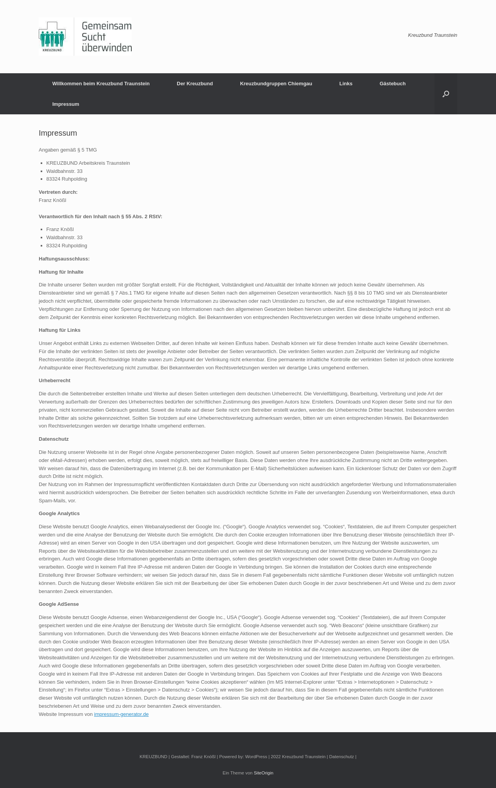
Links (346, 83)
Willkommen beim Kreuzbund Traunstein (101, 83)
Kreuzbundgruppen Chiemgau (276, 83)
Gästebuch (393, 83)
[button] (445, 93)
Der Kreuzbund (195, 83)
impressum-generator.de (121, 714)
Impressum (65, 104)
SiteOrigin (264, 773)
